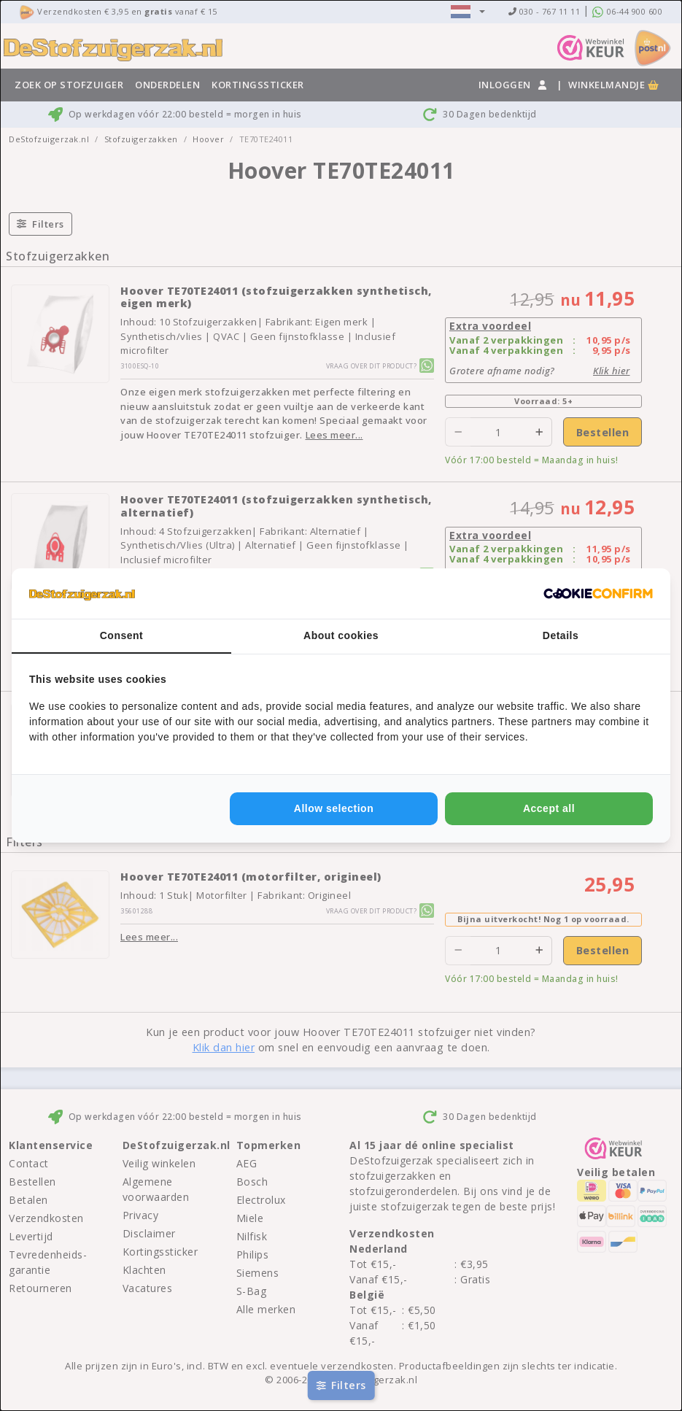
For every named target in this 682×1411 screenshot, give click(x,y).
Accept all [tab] (549, 808)
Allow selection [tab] (333, 808)
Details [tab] (560, 635)
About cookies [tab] (341, 635)
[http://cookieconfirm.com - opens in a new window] (598, 594)
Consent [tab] (122, 635)
